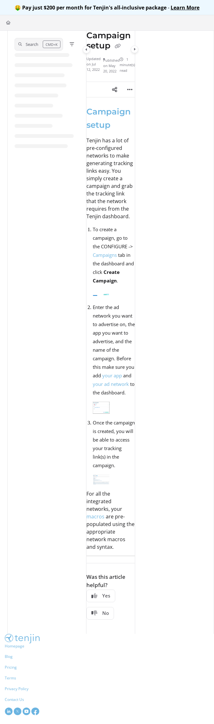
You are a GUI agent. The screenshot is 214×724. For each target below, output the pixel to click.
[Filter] (72, 44)
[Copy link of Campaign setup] (118, 46)
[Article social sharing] (115, 89)
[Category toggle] (86, 49)
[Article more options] (130, 89)
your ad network (111, 384)
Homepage (14, 646)
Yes (100, 595)
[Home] (8, 23)
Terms (10, 678)
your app (112, 375)
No (100, 613)
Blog (9, 656)
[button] (39, 44)
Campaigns (105, 255)
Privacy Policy (16, 688)
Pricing (11, 667)
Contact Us (14, 699)
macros (95, 516)
